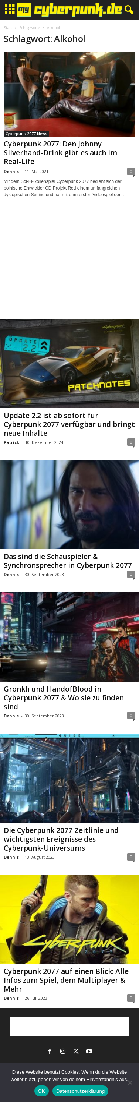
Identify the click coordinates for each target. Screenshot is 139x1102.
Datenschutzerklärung (80, 1091)
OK (41, 1091)
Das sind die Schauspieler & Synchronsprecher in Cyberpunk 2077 (68, 561)
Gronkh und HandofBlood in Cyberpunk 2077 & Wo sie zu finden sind (64, 697)
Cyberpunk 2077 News (26, 133)
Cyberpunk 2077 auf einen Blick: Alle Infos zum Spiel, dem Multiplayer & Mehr (66, 980)
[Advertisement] (69, 265)
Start (8, 27)
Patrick (11, 442)
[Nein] (129, 1082)
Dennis (11, 171)
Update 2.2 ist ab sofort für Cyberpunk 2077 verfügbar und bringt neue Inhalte (69, 424)
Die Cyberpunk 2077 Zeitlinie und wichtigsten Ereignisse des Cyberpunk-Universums (61, 839)
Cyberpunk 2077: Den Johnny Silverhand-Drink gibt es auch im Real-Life (60, 152)
